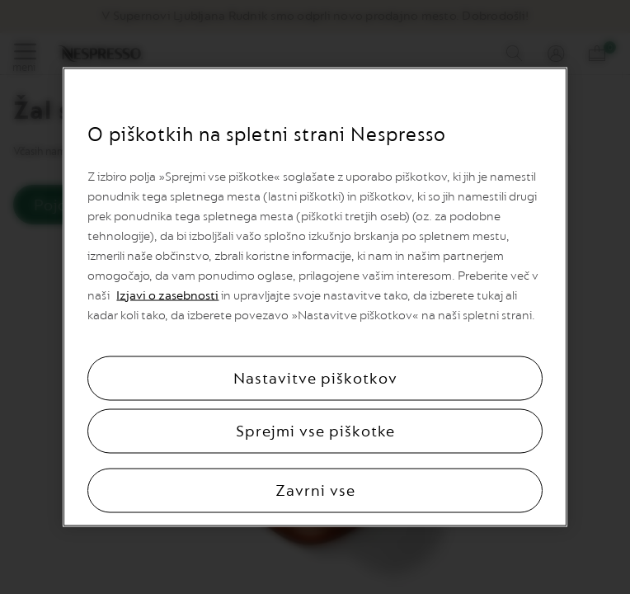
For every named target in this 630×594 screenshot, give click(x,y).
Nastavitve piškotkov (315, 379)
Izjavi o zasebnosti (167, 296)
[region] (315, 297)
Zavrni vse (315, 491)
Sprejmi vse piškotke (315, 431)
